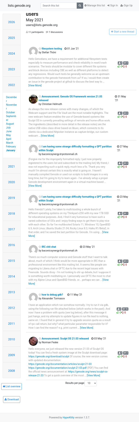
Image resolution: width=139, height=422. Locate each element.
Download (12, 399)
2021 (11, 166)
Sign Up (126, 5)
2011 (11, 323)
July (8, 127)
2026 (11, 22)
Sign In (112, 5)
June (9, 131)
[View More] (35, 85)
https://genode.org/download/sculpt (48, 356)
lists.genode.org (19, 5)
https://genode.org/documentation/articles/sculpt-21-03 (60, 364)
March (9, 142)
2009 (11, 355)
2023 (11, 69)
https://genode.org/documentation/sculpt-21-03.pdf (57, 367)
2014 (11, 276)
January (10, 150)
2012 (11, 308)
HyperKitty (68, 417)
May (8, 135)
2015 (11, 260)
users (32, 14)
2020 (11, 182)
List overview (11, 386)
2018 (11, 213)
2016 (11, 245)
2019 (11, 198)
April (8, 138)
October (10, 112)
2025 (11, 38)
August (10, 123)
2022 (11, 85)
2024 (11, 53)
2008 (11, 371)
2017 (11, 229)
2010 (11, 339)
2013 (11, 292)
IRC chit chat (47, 246)
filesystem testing (50, 48)
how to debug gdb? (51, 294)
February (11, 146)
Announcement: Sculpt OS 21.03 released (64, 338)
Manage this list (94, 5)
